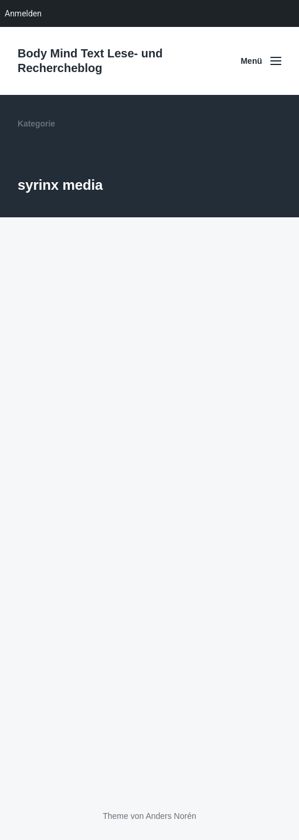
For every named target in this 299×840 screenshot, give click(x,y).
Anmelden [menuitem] (23, 13)
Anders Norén (170, 816)
